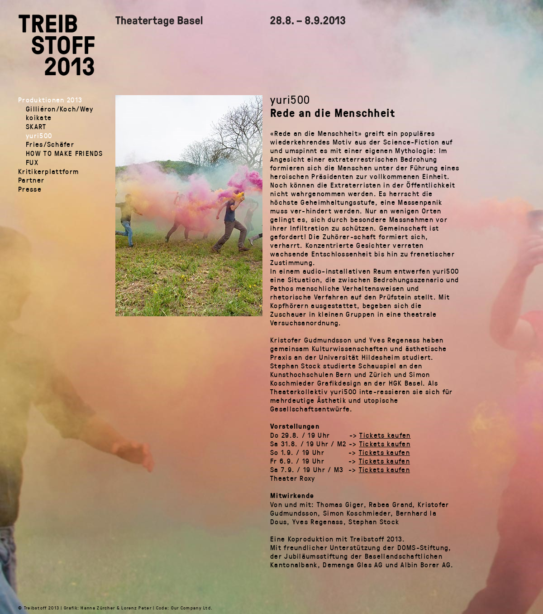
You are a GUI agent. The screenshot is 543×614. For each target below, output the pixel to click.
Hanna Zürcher (98, 607)
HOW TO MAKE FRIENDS (64, 153)
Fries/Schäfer (50, 144)
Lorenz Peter (136, 607)
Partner (31, 179)
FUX (32, 162)
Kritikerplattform (48, 171)
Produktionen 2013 (50, 99)
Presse (30, 188)
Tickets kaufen (384, 435)
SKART (36, 126)
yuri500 (39, 135)
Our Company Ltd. (192, 607)
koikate (39, 117)
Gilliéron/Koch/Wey (59, 108)
